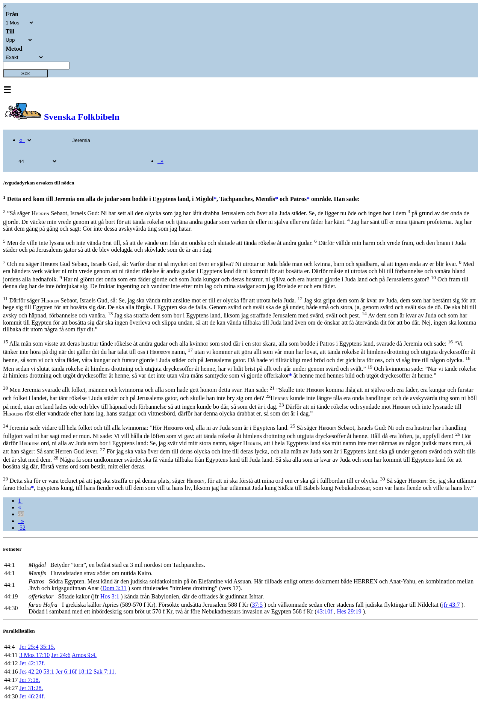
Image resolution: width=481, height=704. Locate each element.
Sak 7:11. (105, 671)
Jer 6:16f (66, 671)
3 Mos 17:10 (34, 655)
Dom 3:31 (114, 588)
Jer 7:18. (29, 680)
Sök (25, 73)
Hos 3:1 (109, 596)
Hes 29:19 (349, 611)
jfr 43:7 (451, 604)
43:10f (325, 611)
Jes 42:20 (30, 671)
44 (21, 514)
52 (22, 527)
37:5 (257, 604)
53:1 (48, 671)
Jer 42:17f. (32, 663)
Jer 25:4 (28, 647)
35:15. (47, 647)
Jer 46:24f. (32, 696)
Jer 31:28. (31, 688)
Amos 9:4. (84, 655)
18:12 (85, 671)
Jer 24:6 (60, 655)
